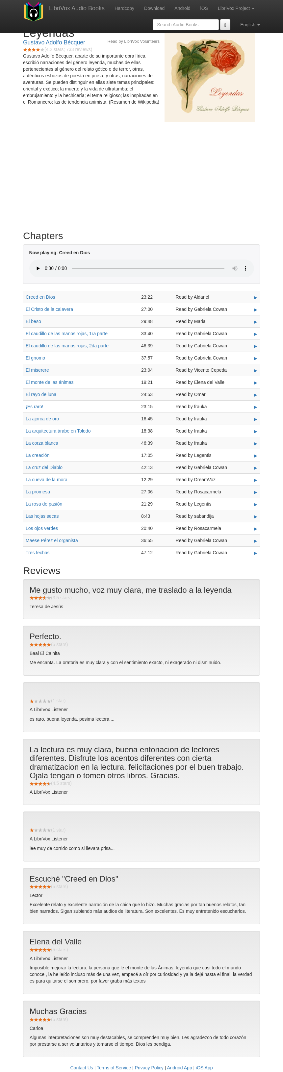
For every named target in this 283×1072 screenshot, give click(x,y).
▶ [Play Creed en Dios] (255, 297)
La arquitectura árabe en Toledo (58, 431)
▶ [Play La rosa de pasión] (255, 504)
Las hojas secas (42, 516)
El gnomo (35, 358)
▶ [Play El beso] (255, 321)
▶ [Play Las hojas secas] (255, 516)
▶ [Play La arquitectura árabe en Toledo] (255, 431)
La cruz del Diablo (44, 467)
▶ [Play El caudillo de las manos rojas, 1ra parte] (255, 334)
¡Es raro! (34, 406)
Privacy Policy (149, 1067)
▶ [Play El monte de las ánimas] (255, 382)
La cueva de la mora (46, 479)
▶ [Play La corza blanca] (255, 443)
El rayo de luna (41, 394)
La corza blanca (42, 443)
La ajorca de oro (42, 418)
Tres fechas (38, 552)
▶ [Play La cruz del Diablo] (255, 467)
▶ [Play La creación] (255, 455)
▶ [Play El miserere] (255, 370)
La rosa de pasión (44, 504)
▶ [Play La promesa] (255, 492)
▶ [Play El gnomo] (255, 358)
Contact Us (81, 1067)
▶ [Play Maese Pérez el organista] (255, 540)
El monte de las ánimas (50, 382)
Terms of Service (114, 1067)
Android (182, 8)
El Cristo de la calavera (49, 309)
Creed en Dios (40, 297)
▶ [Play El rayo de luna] (255, 394)
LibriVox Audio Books (77, 8)
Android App (179, 1067)
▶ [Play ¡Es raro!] (255, 407)
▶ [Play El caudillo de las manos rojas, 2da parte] (255, 346)
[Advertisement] (141, 174)
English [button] (250, 24)
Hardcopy (124, 8)
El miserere (37, 370)
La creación (37, 455)
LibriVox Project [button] (236, 8)
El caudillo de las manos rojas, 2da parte (67, 345)
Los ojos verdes (42, 528)
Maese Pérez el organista (52, 540)
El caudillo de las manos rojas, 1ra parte (67, 333)
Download (154, 8)
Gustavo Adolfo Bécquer (54, 42)
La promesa (38, 491)
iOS (204, 8)
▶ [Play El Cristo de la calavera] (255, 309)
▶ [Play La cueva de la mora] (255, 480)
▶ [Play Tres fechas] (255, 553)
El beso (33, 321)
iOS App (204, 1067)
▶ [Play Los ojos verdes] (255, 528)
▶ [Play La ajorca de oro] (255, 419)
